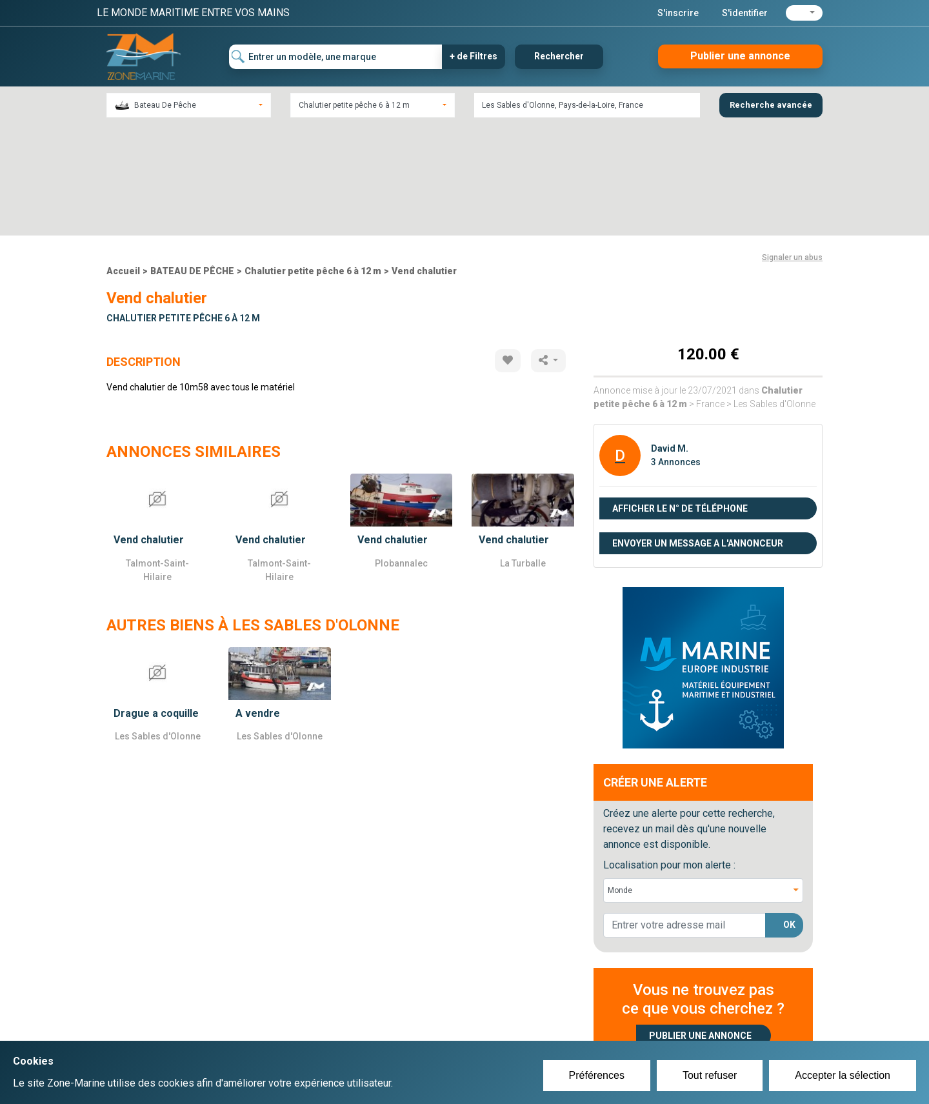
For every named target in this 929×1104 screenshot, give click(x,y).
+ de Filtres (473, 56)
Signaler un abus (792, 145)
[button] (804, 13)
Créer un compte (404, 1014)
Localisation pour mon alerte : (669, 753)
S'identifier (745, 13)
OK (789, 813)
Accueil (123, 159)
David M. (669, 337)
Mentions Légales (651, 1029)
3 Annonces (676, 350)
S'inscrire (678, 13)
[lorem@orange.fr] (684, 813)
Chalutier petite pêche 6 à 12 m (313, 159)
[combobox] (188, 105)
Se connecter (395, 1029)
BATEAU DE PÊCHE (192, 159)
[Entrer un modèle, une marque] (336, 57)
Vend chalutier (424, 159)
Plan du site (637, 1014)
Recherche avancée (771, 105)
